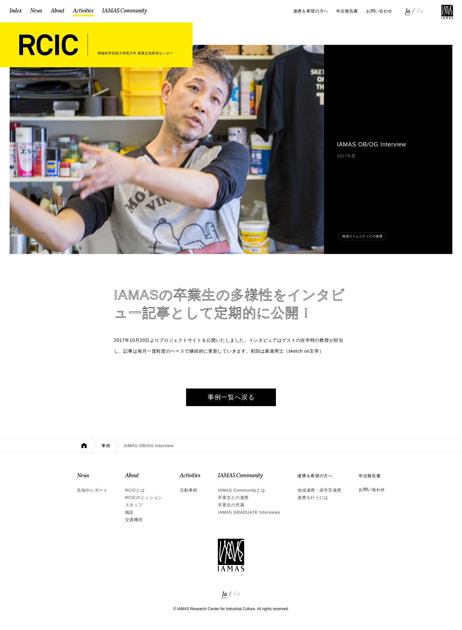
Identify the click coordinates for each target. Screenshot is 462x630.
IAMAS (447, 12)
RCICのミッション (143, 497)
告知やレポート (92, 490)
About (132, 476)
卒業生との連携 (233, 497)
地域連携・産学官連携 (319, 490)
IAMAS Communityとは (241, 490)
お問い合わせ (372, 489)
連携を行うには (312, 497)
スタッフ (134, 505)
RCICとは (135, 490)
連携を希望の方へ (314, 475)
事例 (105, 445)
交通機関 (134, 519)
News (83, 476)
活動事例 (188, 490)
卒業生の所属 (231, 505)
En (420, 11)
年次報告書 (370, 475)
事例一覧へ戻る (231, 397)
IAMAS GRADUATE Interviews (249, 512)
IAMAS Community (240, 476)
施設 (129, 512)
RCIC (48, 44)
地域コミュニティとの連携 (362, 236)
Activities (190, 476)
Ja (407, 11)
